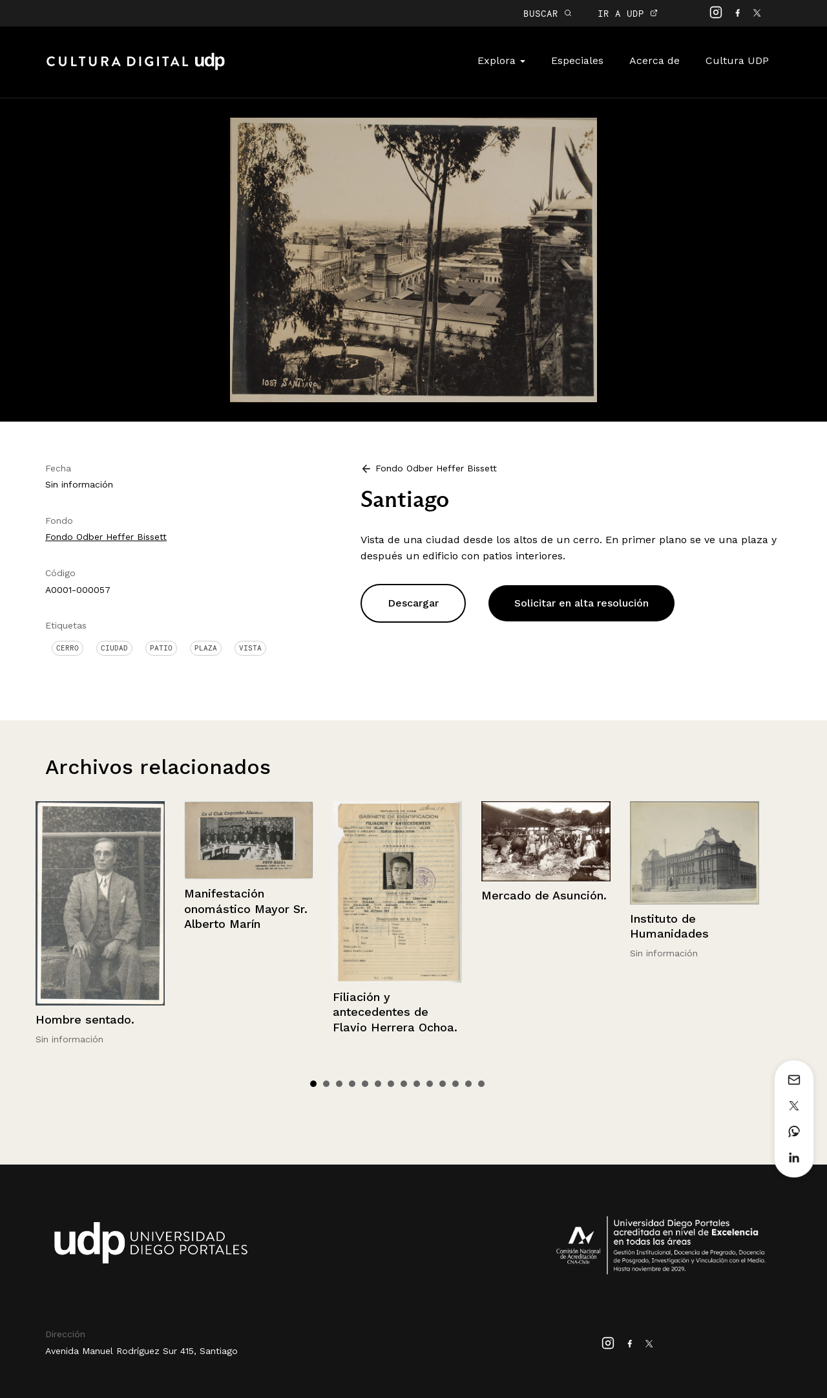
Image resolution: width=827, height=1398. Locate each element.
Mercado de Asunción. (544, 895)
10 (429, 1084)
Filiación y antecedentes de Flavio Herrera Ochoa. (395, 1012)
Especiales (577, 60)
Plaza (205, 647)
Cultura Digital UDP (135, 68)
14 (481, 1084)
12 (455, 1084)
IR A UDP (628, 13)
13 (468, 1084)
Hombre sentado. (85, 1019)
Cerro (67, 647)
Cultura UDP (737, 60)
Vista (250, 647)
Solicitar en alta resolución (581, 603)
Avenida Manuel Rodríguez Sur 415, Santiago (141, 1351)
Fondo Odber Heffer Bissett (106, 537)
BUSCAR (547, 13)
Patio (161, 647)
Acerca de (654, 60)
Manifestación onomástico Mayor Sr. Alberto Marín (246, 908)
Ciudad (114, 647)
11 (442, 1084)
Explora (501, 60)
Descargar (413, 603)
